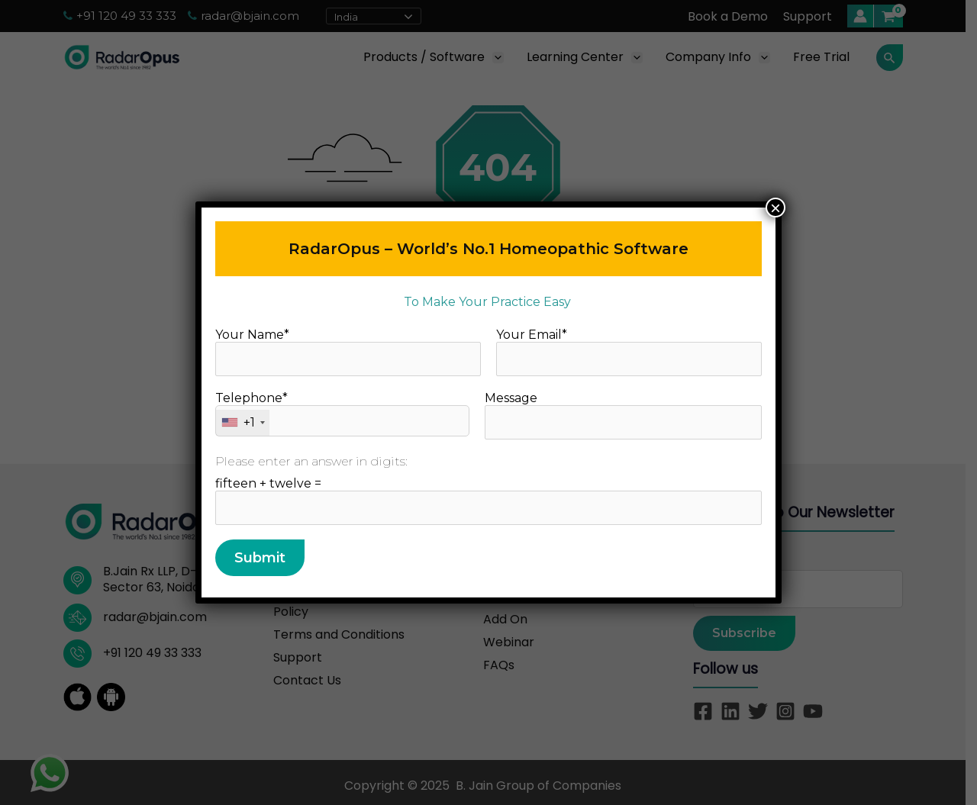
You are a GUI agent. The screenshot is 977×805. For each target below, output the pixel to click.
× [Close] (775, 207)
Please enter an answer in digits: (311, 461)
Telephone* (342, 413)
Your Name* (348, 351)
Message (623, 415)
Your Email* (629, 351)
